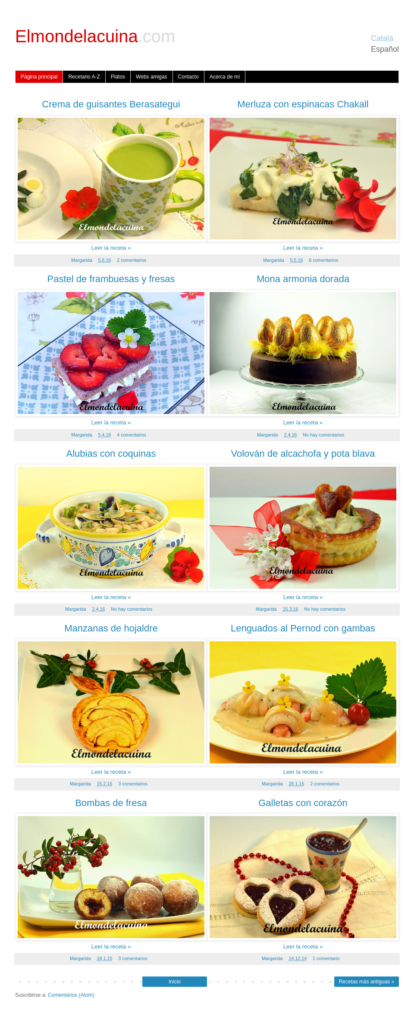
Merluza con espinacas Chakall (303, 104)
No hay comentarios (323, 434)
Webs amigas (151, 77)
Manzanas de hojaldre (110, 628)
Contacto (188, 77)
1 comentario (326, 958)
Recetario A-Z (84, 77)
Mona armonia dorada (303, 278)
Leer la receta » (111, 248)
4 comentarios (131, 434)
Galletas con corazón (303, 802)
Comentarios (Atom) (71, 995)
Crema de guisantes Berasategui (111, 104)
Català (382, 38)
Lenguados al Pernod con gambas (303, 628)
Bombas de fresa (111, 802)
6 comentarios (323, 260)
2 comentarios (131, 260)
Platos (118, 77)
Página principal (39, 77)
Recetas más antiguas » (367, 982)
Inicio (175, 982)
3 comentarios (132, 783)
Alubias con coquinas (111, 453)
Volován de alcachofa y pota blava (303, 453)
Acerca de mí (225, 77)
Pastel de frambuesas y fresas (111, 278)
